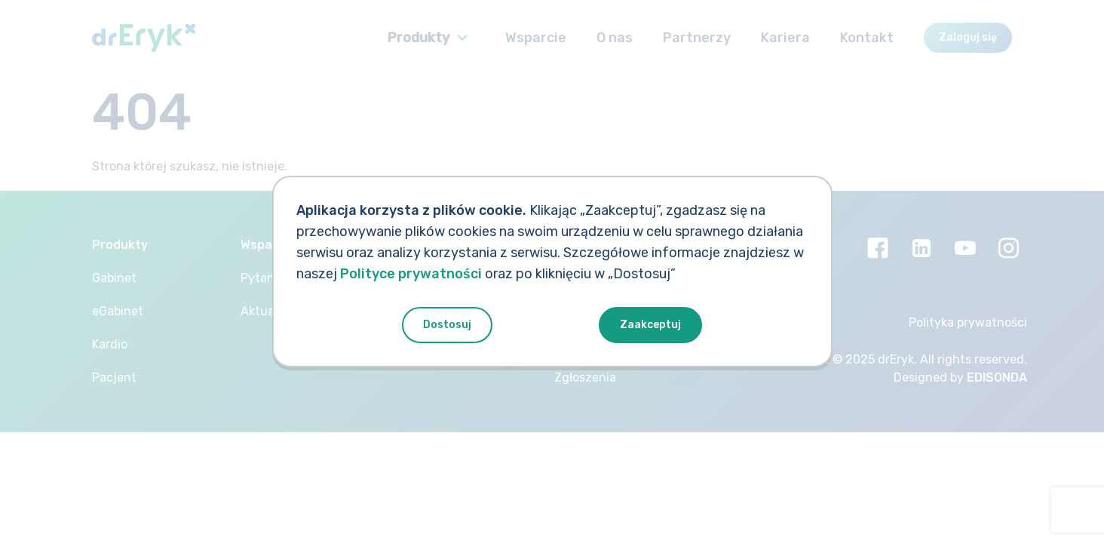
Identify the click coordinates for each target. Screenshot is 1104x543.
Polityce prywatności (411, 273)
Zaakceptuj (650, 324)
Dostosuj (447, 324)
